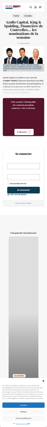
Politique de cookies (22, 424)
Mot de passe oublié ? (23, 203)
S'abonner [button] (22, 132)
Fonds (16, 16)
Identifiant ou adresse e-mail (19, 161)
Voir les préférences (23, 418)
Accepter (23, 405)
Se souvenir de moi (17, 183)
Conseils (28, 16)
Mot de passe (13, 172)
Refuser (23, 412)
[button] (43, 381)
